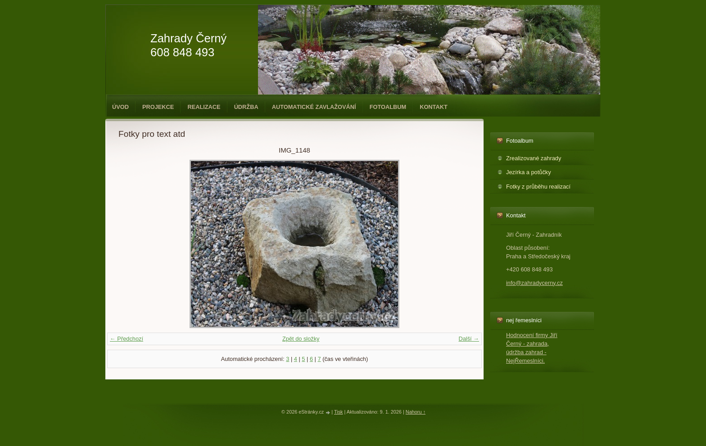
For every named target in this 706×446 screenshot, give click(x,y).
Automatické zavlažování (314, 107)
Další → (468, 338)
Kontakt (434, 107)
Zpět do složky (301, 338)
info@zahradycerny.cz (534, 282)
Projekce (158, 107)
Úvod (120, 107)
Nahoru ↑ (415, 411)
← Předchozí (126, 338)
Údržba (246, 107)
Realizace (203, 107)
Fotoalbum (388, 107)
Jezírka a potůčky (528, 172)
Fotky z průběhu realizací (538, 186)
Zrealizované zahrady (533, 158)
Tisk (338, 411)
